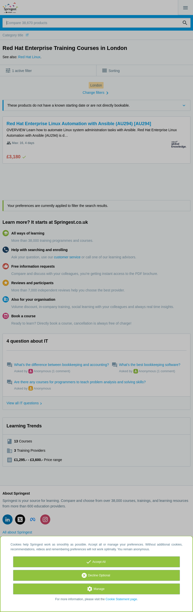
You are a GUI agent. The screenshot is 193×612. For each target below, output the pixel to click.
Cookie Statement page (121, 599)
